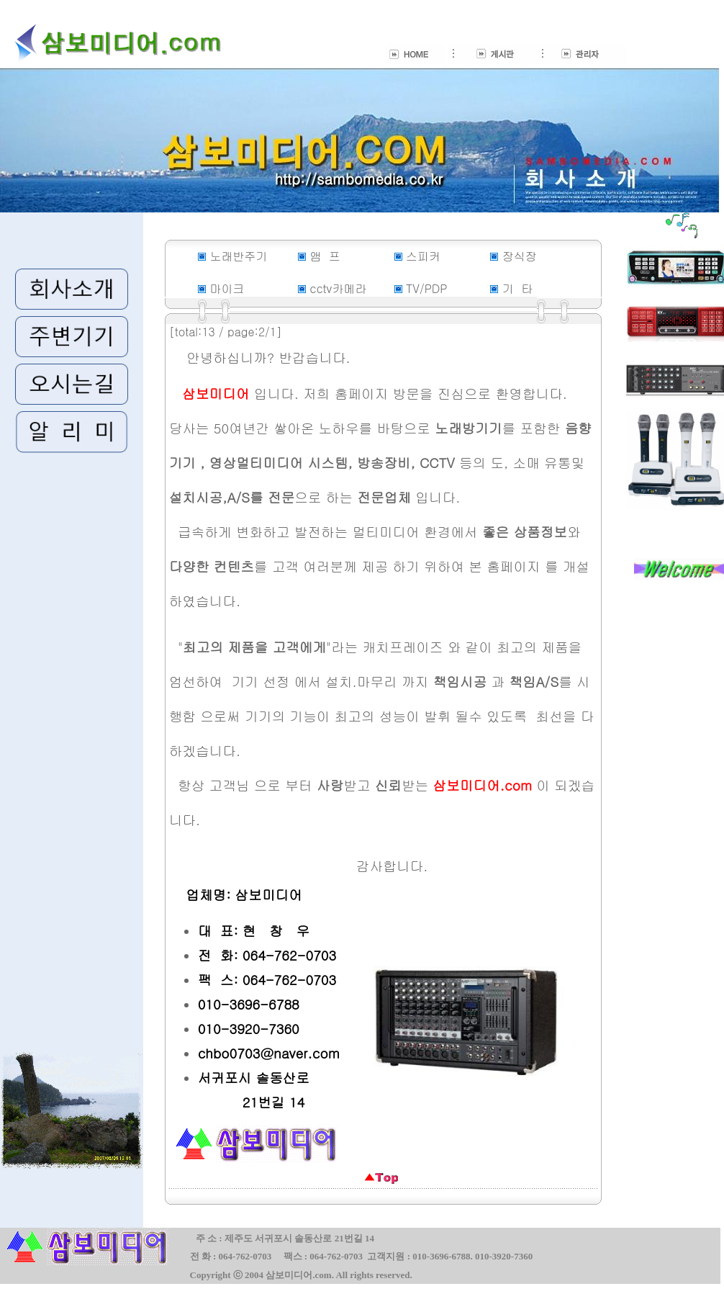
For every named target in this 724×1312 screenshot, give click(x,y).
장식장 (519, 256)
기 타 (517, 288)
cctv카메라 (337, 288)
